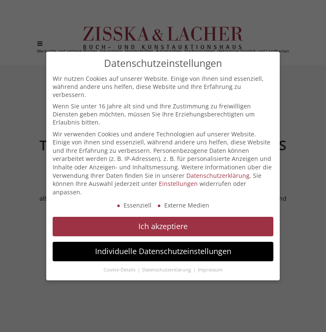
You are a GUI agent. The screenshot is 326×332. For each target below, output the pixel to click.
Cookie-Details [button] (120, 270)
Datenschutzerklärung (218, 176)
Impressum (210, 270)
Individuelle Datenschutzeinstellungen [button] (163, 251)
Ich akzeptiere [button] (163, 226)
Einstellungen (178, 184)
